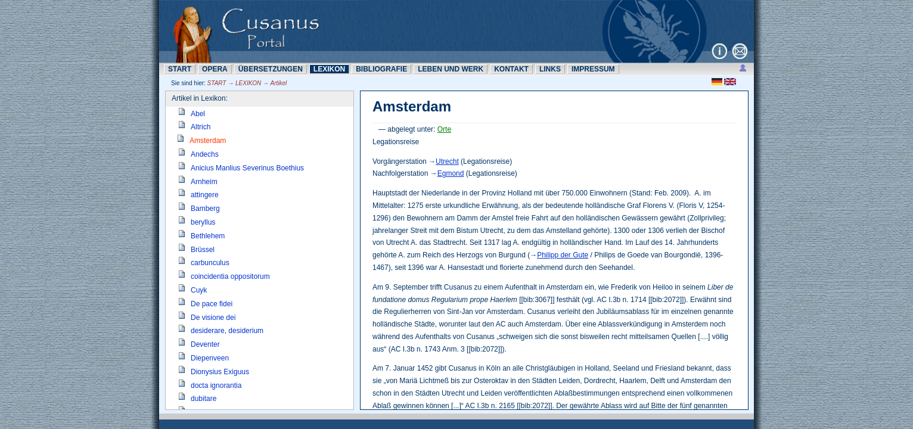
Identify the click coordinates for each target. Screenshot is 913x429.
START (179, 69)
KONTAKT (511, 69)
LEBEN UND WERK (450, 69)
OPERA (215, 69)
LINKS (550, 69)
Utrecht (447, 161)
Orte (444, 129)
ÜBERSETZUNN (270, 69)
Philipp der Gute (562, 255)
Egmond (450, 173)
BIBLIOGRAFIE (381, 69)
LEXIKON (329, 69)
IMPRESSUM (593, 69)
